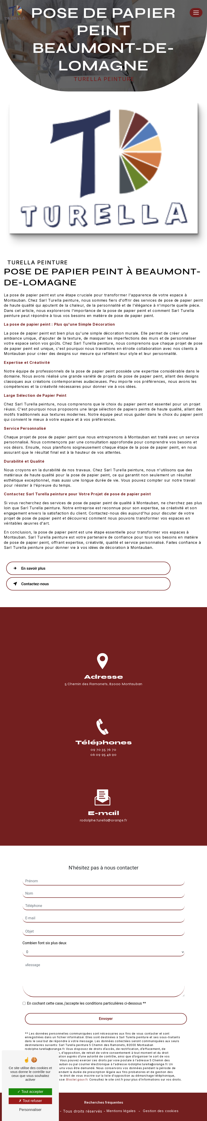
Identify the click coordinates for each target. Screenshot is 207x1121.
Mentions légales (121, 1111)
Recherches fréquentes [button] (103, 1102)
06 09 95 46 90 (103, 760)
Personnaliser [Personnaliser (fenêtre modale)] (30, 1110)
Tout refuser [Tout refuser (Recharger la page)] (30, 1101)
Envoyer (106, 1012)
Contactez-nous (30, 584)
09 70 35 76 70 (103, 755)
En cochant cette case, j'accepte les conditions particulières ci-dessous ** (86, 997)
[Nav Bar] (196, 12)
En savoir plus (28, 568)
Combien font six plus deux (45, 937)
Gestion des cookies (160, 1111)
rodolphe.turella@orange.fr (103, 814)
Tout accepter (30, 1092)
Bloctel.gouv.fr (76, 1073)
